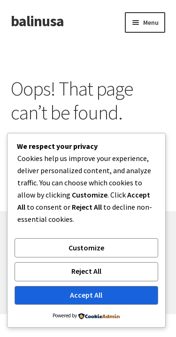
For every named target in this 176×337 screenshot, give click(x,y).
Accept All (86, 295)
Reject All (86, 271)
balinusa (37, 21)
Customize (86, 247)
